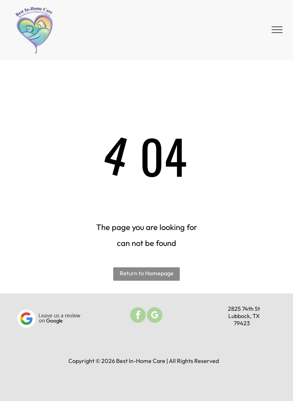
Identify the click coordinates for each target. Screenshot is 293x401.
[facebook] (138, 316)
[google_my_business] (154, 316)
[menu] (277, 29)
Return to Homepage (147, 273)
